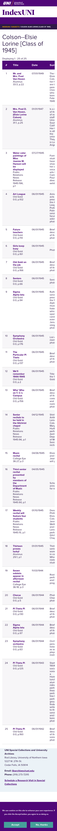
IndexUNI (18, 12)
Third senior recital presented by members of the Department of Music (20, 479)
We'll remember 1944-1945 (19, 374)
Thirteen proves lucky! (17, 549)
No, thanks (42, 824)
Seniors (17, 278)
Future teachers (18, 231)
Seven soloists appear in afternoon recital (18, 576)
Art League (19, 194)
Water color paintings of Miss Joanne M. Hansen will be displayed (19, 161)
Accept (15, 824)
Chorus (17, 595)
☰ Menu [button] (7, 20)
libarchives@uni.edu (23, 770)
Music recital (16, 454)
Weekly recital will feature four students (19, 514)
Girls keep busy (18, 247)
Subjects (15, 27)
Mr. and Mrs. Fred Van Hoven (19, 76)
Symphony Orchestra (19, 337)
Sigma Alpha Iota (18, 293)
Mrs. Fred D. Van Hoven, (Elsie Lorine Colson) (20, 113)
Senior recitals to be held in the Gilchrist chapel (19, 420)
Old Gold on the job (19, 263)
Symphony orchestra (19, 642)
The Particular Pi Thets (19, 355)
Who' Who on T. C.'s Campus (18, 393)
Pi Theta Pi (19, 608)
